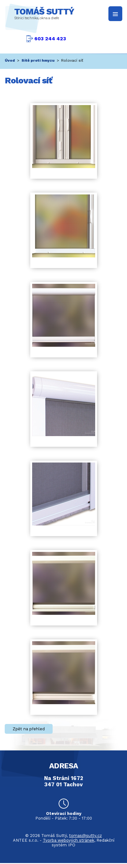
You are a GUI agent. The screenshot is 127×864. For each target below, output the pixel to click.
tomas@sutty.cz (85, 835)
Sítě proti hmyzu (38, 60)
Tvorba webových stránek (68, 840)
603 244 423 (50, 39)
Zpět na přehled (29, 729)
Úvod (10, 60)
